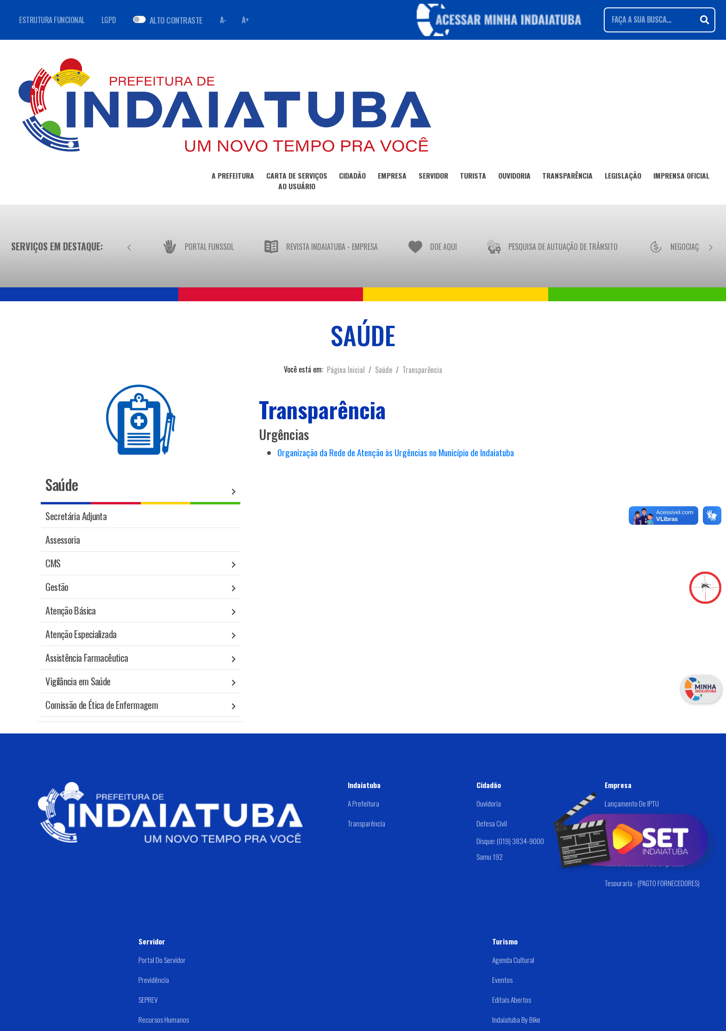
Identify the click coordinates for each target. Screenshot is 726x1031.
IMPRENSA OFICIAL (681, 177)
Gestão (56, 586)
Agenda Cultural (513, 959)
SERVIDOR (433, 177)
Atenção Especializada (80, 634)
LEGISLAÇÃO (623, 177)
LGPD (108, 19)
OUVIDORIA (514, 177)
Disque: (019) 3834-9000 (510, 840)
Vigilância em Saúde (77, 681)
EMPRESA (392, 177)
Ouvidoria (488, 803)
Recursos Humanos (163, 1019)
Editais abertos (511, 999)
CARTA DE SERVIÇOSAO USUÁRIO (296, 182)
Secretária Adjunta (75, 516)
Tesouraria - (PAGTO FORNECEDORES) (652, 882)
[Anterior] (129, 246)
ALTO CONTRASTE (176, 20)
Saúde (383, 369)
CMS (52, 563)
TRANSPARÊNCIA (567, 177)
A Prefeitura (363, 803)
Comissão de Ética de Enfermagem (101, 704)
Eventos (502, 979)
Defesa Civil (491, 823)
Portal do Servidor (162, 959)
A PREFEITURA (233, 177)
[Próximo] (710, 246)
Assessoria (62, 539)
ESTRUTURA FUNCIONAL (52, 19)
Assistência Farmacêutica (86, 657)
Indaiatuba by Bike (516, 1019)
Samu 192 (489, 856)
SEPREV (148, 999)
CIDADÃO (352, 177)
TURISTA (473, 177)
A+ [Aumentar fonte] (245, 19)
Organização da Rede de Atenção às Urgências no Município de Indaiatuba (395, 452)
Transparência (422, 369)
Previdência (153, 979)
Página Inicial (346, 369)
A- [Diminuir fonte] (223, 19)
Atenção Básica (70, 610)
